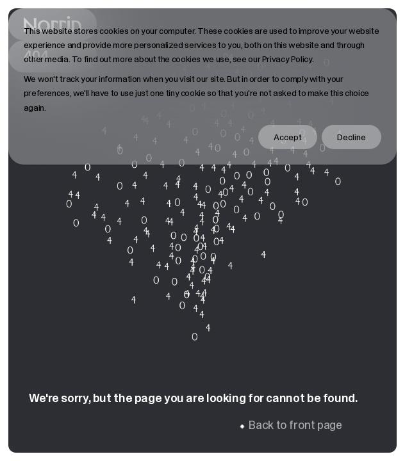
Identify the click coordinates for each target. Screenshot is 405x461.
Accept (288, 137)
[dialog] (202, 86)
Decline (351, 137)
